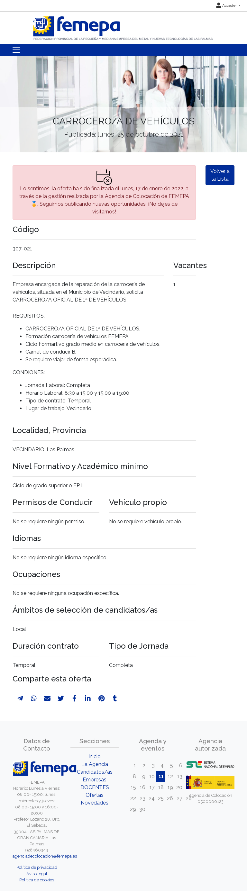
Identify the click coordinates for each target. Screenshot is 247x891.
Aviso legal (36, 873)
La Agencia (94, 764)
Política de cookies (36, 880)
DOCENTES (94, 787)
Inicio (94, 756)
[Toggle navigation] (16, 50)
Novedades (94, 803)
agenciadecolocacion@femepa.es (45, 856)
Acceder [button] (227, 5)
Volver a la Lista (220, 175)
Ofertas (95, 795)
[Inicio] (123, 25)
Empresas (94, 780)
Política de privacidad (36, 867)
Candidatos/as (95, 772)
